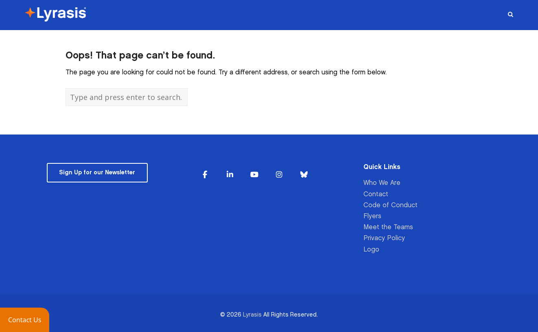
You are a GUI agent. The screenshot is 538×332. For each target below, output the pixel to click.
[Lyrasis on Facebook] (205, 175)
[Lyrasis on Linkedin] (230, 175)
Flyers (372, 216)
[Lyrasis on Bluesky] (304, 175)
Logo (371, 250)
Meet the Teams (388, 227)
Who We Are (381, 183)
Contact (375, 194)
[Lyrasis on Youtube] (254, 175)
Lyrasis (252, 314)
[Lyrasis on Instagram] (279, 175)
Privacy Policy (384, 238)
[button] (24, 320)
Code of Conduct (390, 205)
